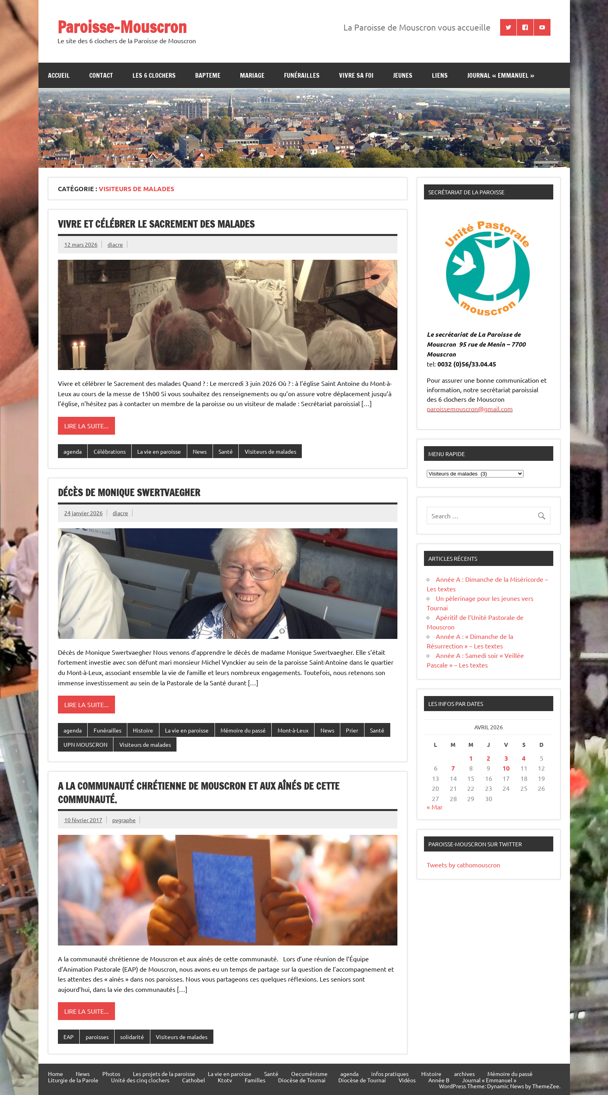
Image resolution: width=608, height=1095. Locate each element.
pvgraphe (124, 819)
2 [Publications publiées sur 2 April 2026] (488, 758)
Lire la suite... (86, 426)
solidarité (132, 1036)
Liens (440, 75)
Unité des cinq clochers (140, 1080)
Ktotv (225, 1080)
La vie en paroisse (159, 451)
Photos (111, 1073)
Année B (438, 1080)
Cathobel (193, 1080)
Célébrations (110, 451)
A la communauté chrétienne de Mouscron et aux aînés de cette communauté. (198, 792)
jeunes (402, 75)
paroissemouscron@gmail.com (470, 408)
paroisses (97, 1036)
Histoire (143, 730)
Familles (255, 1080)
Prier (352, 730)
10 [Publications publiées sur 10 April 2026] (506, 768)
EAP (68, 1036)
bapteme (208, 75)
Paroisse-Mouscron (122, 26)
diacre (115, 244)
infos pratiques (390, 1073)
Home (55, 1073)
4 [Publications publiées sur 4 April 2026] (524, 758)
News (200, 451)
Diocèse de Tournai (302, 1080)
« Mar (435, 807)
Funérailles (302, 75)
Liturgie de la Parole (73, 1080)
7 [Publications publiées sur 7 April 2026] (453, 768)
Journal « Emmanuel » (500, 75)
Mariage (252, 75)
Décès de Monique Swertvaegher (129, 492)
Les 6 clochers (154, 75)
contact (101, 75)
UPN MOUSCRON (85, 744)
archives (464, 1073)
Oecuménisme (309, 1073)
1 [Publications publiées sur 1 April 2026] (471, 758)
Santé (226, 451)
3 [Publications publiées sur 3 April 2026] (506, 758)
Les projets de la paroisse (164, 1073)
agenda (72, 451)
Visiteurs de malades (270, 451)
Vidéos (407, 1080)
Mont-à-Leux (293, 730)
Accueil (59, 75)
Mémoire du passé (243, 730)
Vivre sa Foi (356, 75)
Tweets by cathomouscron (463, 865)
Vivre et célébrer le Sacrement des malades (156, 224)
